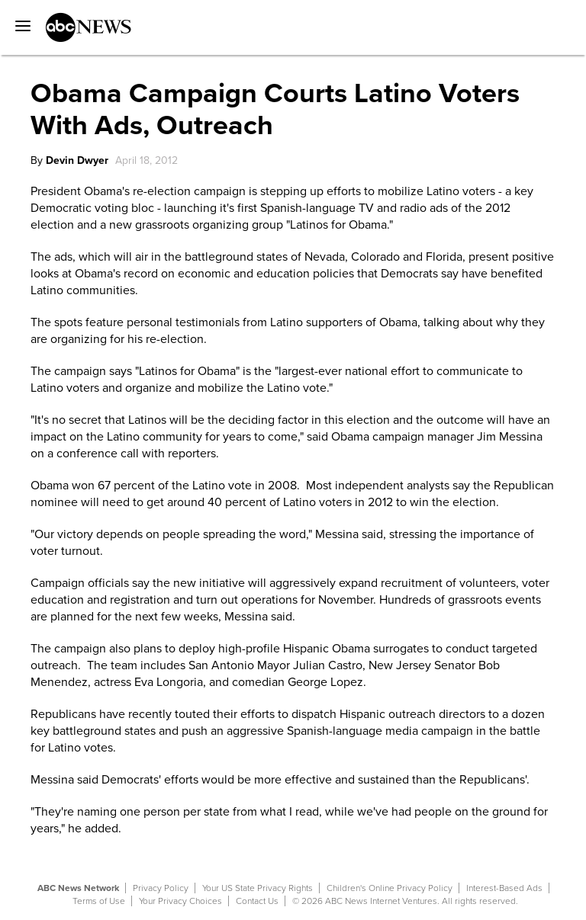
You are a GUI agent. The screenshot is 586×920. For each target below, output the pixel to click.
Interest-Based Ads (504, 888)
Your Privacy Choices (180, 901)
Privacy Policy (160, 888)
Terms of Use (98, 901)
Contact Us (257, 901)
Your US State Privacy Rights (257, 888)
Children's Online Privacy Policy (389, 888)
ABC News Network (78, 888)
